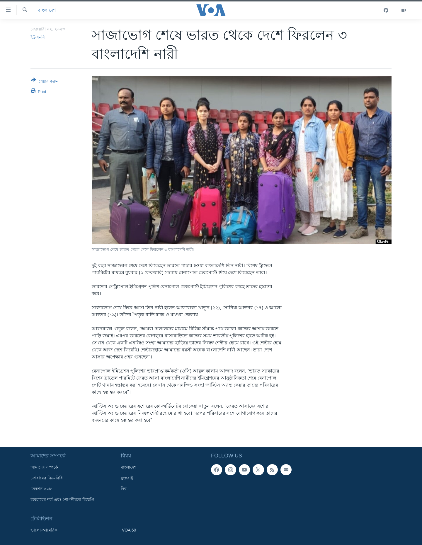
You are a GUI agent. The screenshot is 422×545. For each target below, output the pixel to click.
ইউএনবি (37, 37)
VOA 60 (129, 530)
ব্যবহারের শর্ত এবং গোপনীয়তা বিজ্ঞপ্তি (62, 499)
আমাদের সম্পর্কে (44, 467)
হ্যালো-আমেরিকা (44, 530)
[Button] (44, 82)
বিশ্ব (124, 488)
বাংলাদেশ (47, 10)
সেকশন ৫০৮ (41, 488)
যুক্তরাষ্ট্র (127, 478)
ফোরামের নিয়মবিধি (46, 478)
